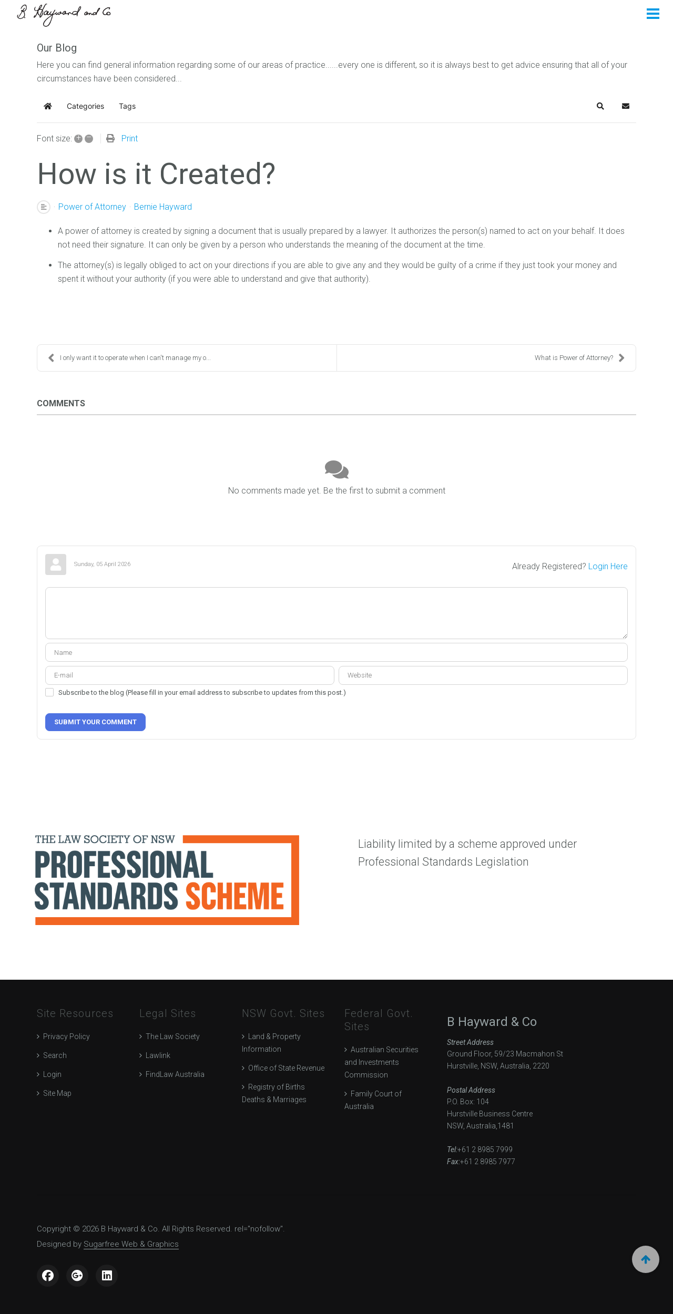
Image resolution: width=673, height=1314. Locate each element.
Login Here (608, 566)
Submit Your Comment (95, 722)
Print (129, 138)
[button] (600, 106)
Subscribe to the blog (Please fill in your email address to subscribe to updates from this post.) (202, 692)
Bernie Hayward (163, 207)
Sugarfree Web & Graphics (131, 1244)
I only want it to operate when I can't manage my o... (129, 358)
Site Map (57, 1093)
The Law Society (173, 1036)
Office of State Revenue (286, 1068)
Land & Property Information (271, 1042)
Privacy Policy (66, 1036)
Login (52, 1074)
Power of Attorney (92, 207)
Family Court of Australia (373, 1100)
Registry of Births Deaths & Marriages (274, 1093)
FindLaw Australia (175, 1074)
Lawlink (158, 1055)
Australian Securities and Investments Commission (381, 1062)
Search (55, 1055)
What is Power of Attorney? (580, 358)
